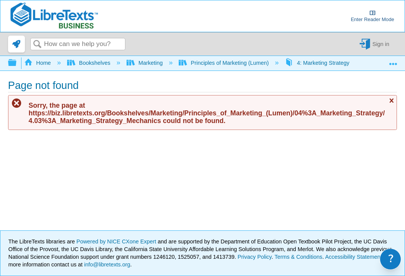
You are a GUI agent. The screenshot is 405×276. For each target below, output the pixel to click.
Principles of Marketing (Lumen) (224, 63)
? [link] (391, 259)
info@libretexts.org (106, 264)
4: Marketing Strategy (318, 63)
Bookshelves (89, 63)
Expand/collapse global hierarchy (17, 63)
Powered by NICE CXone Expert (117, 241)
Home (38, 63)
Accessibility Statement (353, 257)
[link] (16, 44)
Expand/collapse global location (393, 61)
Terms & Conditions (299, 257)
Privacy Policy (254, 257)
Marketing (146, 63)
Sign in (380, 44)
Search (37, 45)
